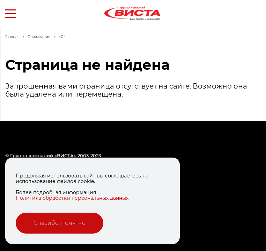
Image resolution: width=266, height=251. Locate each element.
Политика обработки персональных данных (72, 198)
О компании (43, 37)
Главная (16, 37)
